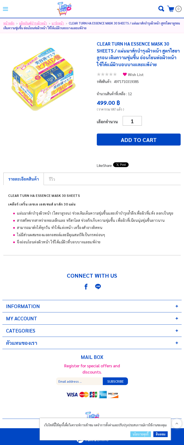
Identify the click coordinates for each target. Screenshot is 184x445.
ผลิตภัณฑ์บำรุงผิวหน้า (33, 23)
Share (107, 165)
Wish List (136, 74)
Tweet (118, 165)
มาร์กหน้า (58, 23)
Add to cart (139, 139)
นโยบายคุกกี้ (141, 434)
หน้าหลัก (8, 23)
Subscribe (115, 381)
